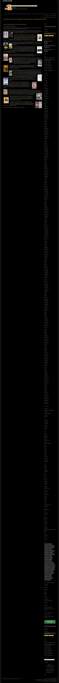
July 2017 (45, 259)
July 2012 (45, 345)
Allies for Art (45, 411)
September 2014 (46, 307)
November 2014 (46, 304)
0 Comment (14, 26)
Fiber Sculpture (46, 471)
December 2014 (46, 302)
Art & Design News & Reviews (48, 607)
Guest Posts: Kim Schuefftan (46, 15)
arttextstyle (10, 26)
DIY (44, 463)
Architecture (45, 416)
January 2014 (46, 320)
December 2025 (46, 91)
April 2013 (45, 332)
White (45, 532)
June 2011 (45, 367)
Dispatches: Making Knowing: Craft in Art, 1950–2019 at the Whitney (43, 679)
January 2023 (46, 149)
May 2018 (45, 242)
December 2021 (46, 171)
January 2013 (46, 335)
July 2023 (45, 139)
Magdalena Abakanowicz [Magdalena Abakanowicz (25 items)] (47, 566)
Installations (45, 483)
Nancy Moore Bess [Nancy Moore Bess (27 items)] (47, 571)
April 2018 (45, 244)
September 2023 (46, 136)
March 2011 (45, 372)
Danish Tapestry (46, 461)
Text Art (45, 524)
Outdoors (45, 501)
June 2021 (45, 181)
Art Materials (46, 423)
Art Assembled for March (51, 49)
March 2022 (45, 166)
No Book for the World (35, 43)
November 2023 (46, 133)
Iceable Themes (20, 678)
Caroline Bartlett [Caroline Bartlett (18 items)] (46, 547)
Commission (46, 458)
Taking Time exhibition (47, 614)
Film (44, 473)
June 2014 (45, 312)
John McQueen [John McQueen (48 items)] (46, 557)
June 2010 (45, 387)
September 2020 (46, 196)
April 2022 (45, 164)
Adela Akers (22, 101)
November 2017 (46, 252)
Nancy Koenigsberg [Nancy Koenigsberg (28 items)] (52, 569)
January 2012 (46, 355)
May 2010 (45, 388)
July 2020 (45, 199)
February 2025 (46, 108)
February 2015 (46, 299)
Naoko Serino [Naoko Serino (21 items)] (51, 571)
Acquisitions (45, 408)
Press (45, 511)
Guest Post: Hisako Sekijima (48, 65)
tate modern (45, 521)
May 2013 (45, 330)
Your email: (45, 31)
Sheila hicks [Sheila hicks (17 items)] (49, 576)
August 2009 (46, 403)
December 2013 (46, 322)
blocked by (50, 622)
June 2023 (45, 141)
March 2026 (45, 86)
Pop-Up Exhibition (46, 509)
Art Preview (45, 426)
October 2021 (46, 174)
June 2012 (45, 347)
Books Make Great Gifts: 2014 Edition (14, 24)
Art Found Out (46, 75)
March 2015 (45, 297)
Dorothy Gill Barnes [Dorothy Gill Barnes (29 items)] (51, 547)
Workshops (45, 539)
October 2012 (46, 340)
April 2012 (45, 350)
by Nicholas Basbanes (21, 78)
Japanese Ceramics (47, 488)
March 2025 (45, 106)
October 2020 (46, 194)
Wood (45, 537)
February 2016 (46, 284)
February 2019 (46, 227)
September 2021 (46, 176)
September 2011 (46, 362)
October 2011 (46, 360)
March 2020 (45, 206)
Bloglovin (45, 78)
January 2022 (46, 169)
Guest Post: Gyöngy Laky (39, 680)
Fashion (45, 468)
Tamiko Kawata (5, 30)
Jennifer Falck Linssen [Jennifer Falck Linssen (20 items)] (51, 554)
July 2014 (45, 310)
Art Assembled (46, 421)
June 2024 (45, 121)
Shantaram (17, 65)
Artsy (45, 431)
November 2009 (46, 398)
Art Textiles (45, 428)
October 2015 (46, 287)
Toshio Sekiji (23, 46)
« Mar (45, 674)
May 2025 (45, 103)
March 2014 (45, 317)
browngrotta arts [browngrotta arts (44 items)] (46, 545)
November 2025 (46, 93)
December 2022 (46, 151)
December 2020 (46, 191)
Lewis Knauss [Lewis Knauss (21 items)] (46, 564)
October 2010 (46, 380)
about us (45, 56)
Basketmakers (46, 436)
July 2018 (45, 239)
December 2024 (46, 111)
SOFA (45, 516)
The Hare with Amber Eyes (33, 57)
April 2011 (45, 370)
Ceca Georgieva (11, 65)
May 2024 (45, 123)
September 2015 (46, 289)
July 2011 (45, 365)
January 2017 (46, 269)
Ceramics (45, 448)
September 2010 (46, 382)
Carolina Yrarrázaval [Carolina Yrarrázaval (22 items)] (51, 545)
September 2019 (46, 216)
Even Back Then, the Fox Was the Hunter (33, 32)
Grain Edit (45, 80)
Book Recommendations (47, 443)
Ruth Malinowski (26, 57)
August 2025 (46, 98)
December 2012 (46, 337)
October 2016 (46, 274)
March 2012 (45, 352)
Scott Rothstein (10, 89)
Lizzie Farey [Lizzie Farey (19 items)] (53, 564)
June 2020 (45, 201)
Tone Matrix (45, 602)
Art (44, 418)
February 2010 (46, 393)
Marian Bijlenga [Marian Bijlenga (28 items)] (53, 566)
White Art (45, 534)
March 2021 (45, 186)
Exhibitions (45, 466)
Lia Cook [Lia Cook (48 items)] (50, 564)
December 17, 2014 (6, 26)
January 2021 (46, 189)
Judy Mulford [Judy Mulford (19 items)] (50, 557)
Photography (46, 506)
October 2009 (46, 400)
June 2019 (45, 221)
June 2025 (45, 101)
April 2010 (45, 390)
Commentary (46, 456)
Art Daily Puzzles (46, 599)
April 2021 (45, 184)
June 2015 (45, 292)
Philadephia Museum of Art (47, 504)
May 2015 (45, 294)
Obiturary (45, 499)
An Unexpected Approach (47, 413)
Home (41, 17)
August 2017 (46, 257)
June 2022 (45, 161)
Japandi (45, 484)
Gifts (44, 476)
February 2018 (46, 247)
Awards (45, 433)
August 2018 (46, 237)
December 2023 (46, 131)
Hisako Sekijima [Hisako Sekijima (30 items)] (46, 552)
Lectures (45, 489)
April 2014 (45, 315)
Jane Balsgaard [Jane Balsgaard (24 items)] (46, 554)
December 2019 (46, 211)
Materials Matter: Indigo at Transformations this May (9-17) (52, 46)
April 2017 (45, 264)
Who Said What (46, 535)
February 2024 (46, 128)
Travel (45, 526)
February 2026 (46, 88)
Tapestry (45, 519)
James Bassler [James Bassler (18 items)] (51, 552)
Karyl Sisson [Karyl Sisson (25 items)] (46, 559)
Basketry (45, 438)
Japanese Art (46, 486)
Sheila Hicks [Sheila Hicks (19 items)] (46, 576)
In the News (45, 481)
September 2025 (46, 96)
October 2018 (46, 234)
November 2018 (46, 232)
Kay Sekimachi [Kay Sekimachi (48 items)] (50, 559)
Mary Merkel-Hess (16, 34)
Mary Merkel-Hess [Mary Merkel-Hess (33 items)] (47, 569)
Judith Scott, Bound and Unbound (13, 94)
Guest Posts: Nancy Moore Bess (53, 15)
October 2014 (46, 305)
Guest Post (45, 478)
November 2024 (46, 113)
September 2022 (46, 156)
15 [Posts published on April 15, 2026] (48, 669)
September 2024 (46, 116)
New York (45, 496)
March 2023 (45, 146)
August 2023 (46, 138)
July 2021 (45, 179)
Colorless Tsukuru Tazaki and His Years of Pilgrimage (32, 31)
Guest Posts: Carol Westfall (48, 67)
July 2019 (45, 219)
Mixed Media (46, 491)
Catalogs (45, 446)
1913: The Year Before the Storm (24, 59)
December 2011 (46, 357)
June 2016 (45, 279)
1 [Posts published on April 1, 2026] (48, 666)
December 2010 (46, 377)
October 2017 (46, 254)
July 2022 (45, 159)
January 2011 (46, 375)
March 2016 (45, 282)
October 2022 (46, 154)
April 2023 (45, 144)
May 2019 (45, 222)
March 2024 (45, 126)
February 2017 (46, 267)
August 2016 (46, 277)
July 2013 (45, 327)
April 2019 (45, 224)
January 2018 (46, 249)
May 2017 (45, 262)
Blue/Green (45, 441)
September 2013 (46, 325)
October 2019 (46, 214)
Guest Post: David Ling (47, 62)
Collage (45, 453)
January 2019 (46, 229)
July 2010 (45, 385)
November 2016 (46, 272)
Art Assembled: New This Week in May (49, 642)
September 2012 (46, 342)
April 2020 (45, 204)
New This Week (46, 494)
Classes (45, 451)
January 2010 (46, 395)
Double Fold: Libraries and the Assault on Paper (21, 74)
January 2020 (46, 209)
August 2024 (46, 118)
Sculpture (45, 514)
